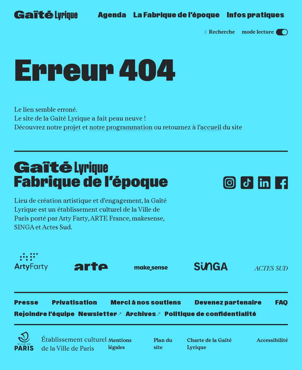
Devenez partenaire (228, 302)
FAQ (281, 302)
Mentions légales (120, 344)
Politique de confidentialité (210, 314)
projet (72, 127)
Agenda (112, 15)
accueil (210, 127)
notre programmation (120, 127)
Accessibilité (272, 340)
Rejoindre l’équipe (44, 314)
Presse (26, 302)
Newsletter (97, 314)
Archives (141, 314)
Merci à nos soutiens (146, 302)
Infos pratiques (255, 15)
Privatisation (74, 302)
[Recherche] (220, 32)
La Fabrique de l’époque (176, 15)
